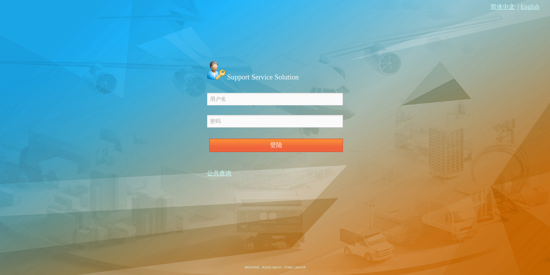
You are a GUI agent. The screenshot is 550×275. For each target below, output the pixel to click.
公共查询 (219, 173)
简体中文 (502, 6)
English (530, 6)
